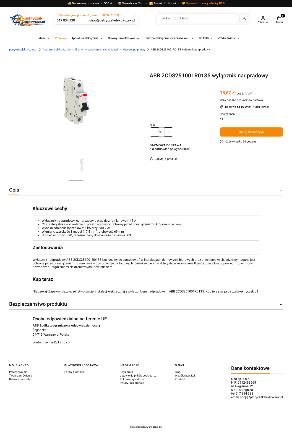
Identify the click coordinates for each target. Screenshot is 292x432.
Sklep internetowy (144, 427)
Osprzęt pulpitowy (134, 49)
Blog (177, 372)
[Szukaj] (244, 18)
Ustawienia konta (20, 379)
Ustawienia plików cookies (136, 375)
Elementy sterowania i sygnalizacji (96, 49)
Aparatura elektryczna (56, 49)
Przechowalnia (18, 372)
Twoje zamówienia (20, 375)
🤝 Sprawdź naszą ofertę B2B (203, 3)
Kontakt (180, 379)
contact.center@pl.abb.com (52, 342)
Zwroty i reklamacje (132, 383)
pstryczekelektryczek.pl (23, 49)
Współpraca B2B (185, 375)
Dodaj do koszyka (251, 132)
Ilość (152, 124)
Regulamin (126, 372)
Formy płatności (74, 372)
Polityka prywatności (133, 379)
